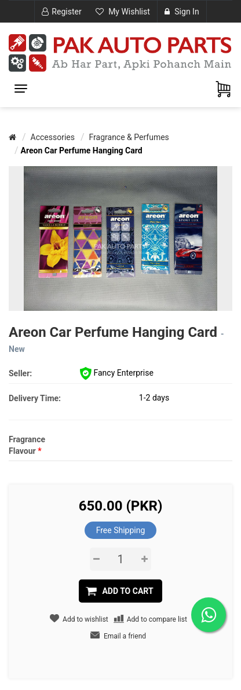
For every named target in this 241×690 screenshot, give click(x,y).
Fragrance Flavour (27, 445)
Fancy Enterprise (117, 372)
